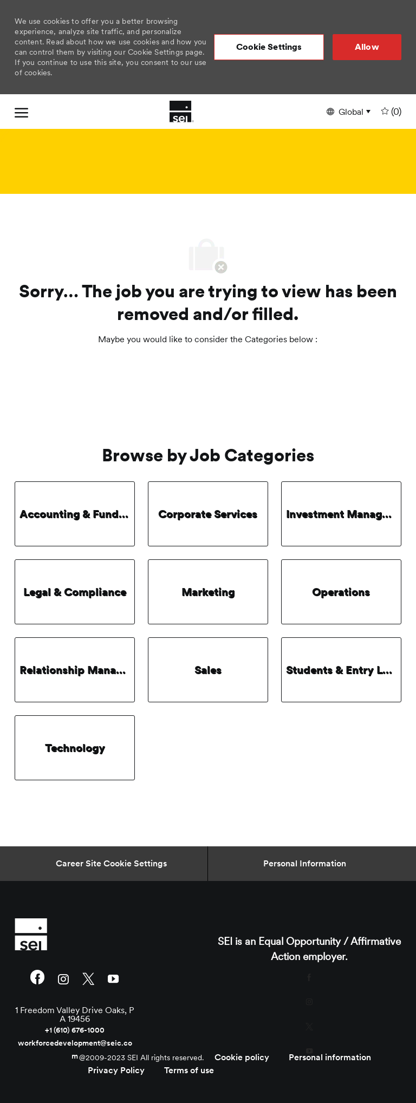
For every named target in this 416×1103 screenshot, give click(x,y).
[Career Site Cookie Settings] (111, 863)
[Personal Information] (304, 863)
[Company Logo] (181, 111)
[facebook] (37, 978)
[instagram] (63, 978)
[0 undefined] (390, 112)
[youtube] (113, 978)
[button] (269, 47)
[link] (75, 934)
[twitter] (88, 978)
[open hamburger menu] (21, 111)
